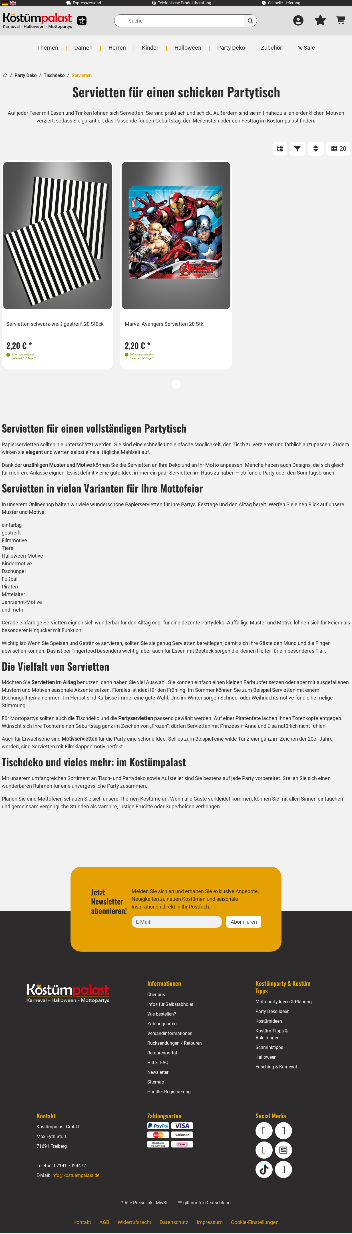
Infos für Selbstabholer (170, 1005)
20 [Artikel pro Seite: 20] (338, 148)
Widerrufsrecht (134, 1223)
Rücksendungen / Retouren (174, 1044)
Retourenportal (162, 1053)
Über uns (156, 995)
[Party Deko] (230, 50)
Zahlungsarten (162, 1024)
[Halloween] (187, 50)
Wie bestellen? (162, 1015)
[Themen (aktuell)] (49, 50)
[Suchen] (250, 21)
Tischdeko (54, 75)
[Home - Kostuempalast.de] (68, 994)
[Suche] (185, 21)
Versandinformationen (170, 1034)
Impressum (210, 1223)
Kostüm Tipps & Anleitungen (272, 1035)
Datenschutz (174, 1223)
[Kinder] (150, 50)
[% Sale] (305, 50)
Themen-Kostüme (140, 800)
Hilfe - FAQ (157, 1063)
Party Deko (25, 75)
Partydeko (134, 779)
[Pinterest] (283, 1170)
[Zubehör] (270, 50)
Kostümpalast (283, 121)
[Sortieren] (316, 149)
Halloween (266, 1058)
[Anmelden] (298, 21)
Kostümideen (269, 1022)
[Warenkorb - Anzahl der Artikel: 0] (341, 20)
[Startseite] (5, 74)
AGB (104, 1223)
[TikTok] (264, 1170)
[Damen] (84, 50)
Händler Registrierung (169, 1092)
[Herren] (118, 50)
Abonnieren (244, 923)
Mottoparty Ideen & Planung (284, 1003)
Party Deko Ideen (273, 1012)
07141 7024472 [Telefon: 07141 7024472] (70, 1166)
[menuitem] (5, 3)
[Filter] (297, 149)
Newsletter (158, 1073)
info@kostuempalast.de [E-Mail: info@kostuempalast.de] (75, 1176)
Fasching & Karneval (276, 1068)
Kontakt (82, 1223)
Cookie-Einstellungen (255, 1223)
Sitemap (155, 1083)
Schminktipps (269, 1048)
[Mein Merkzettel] (320, 21)
